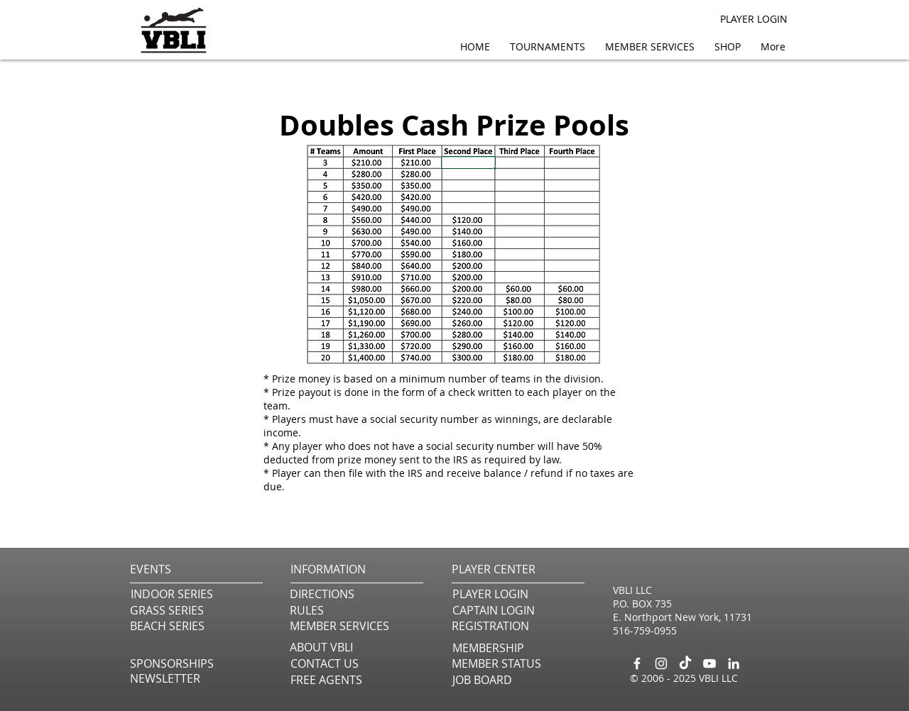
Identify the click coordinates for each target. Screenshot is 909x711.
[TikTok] (685, 663)
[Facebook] (637, 663)
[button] (652, 46)
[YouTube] (709, 663)
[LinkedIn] (733, 663)
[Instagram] (661, 663)
